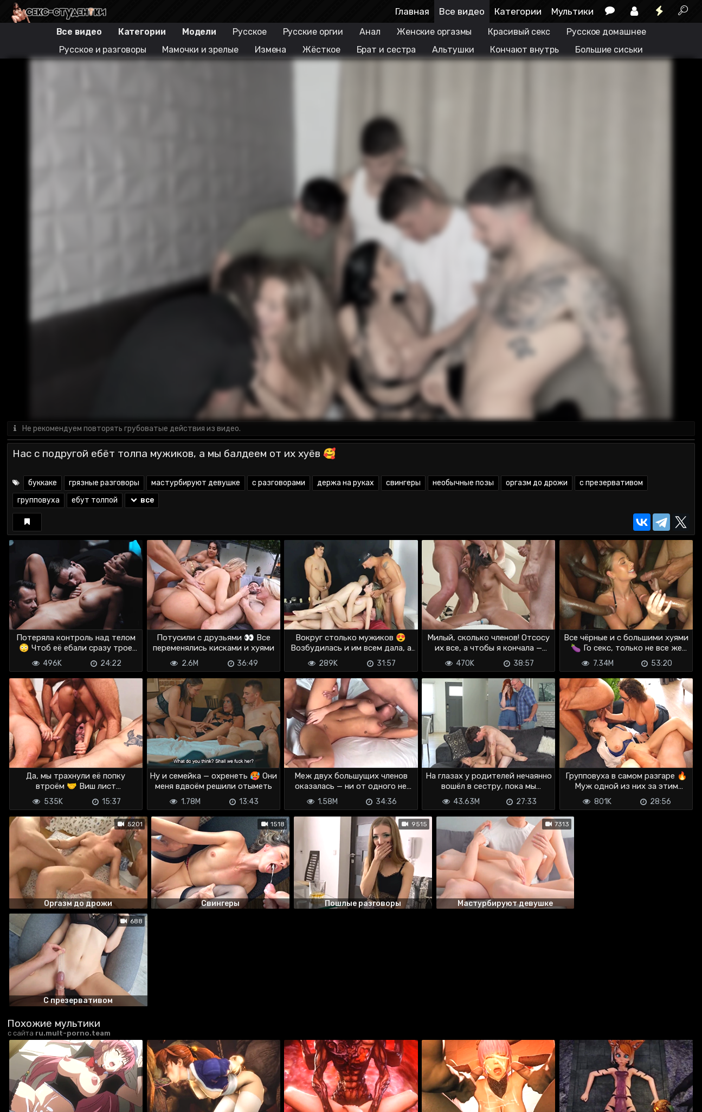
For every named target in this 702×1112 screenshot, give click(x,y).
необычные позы (463, 482)
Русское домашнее (606, 32)
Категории (518, 11)
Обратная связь (120, 1097)
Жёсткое (321, 49)
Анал (370, 32)
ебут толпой (95, 500)
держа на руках (345, 482)
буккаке (42, 482)
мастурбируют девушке (195, 482)
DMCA (24, 1097)
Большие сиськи (609, 49)
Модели (199, 32)
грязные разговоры (104, 482)
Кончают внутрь (524, 49)
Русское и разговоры (102, 49)
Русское (249, 32)
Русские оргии (313, 32)
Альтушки (453, 49)
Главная (412, 11)
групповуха (38, 500)
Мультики (572, 11)
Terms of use (63, 1097)
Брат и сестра (386, 49)
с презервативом (611, 482)
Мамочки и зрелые (200, 49)
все (142, 500)
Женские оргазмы (434, 32)
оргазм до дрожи (537, 482)
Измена (270, 49)
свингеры (403, 482)
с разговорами (278, 482)
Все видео (462, 11)
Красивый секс (519, 32)
